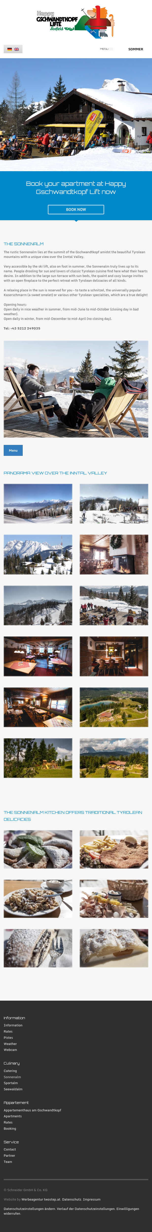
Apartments (13, 1116)
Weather (10, 1043)
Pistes (8, 1037)
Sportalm (11, 1083)
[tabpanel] (76, 114)
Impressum (91, 1199)
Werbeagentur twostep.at (40, 1199)
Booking (10, 1128)
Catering (10, 1070)
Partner (9, 1155)
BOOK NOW (76, 209)
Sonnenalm (12, 1077)
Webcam (10, 1049)
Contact (10, 1149)
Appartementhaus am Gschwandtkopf (32, 1110)
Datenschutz (71, 1199)
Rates (8, 1031)
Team (8, 1161)
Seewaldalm (13, 1089)
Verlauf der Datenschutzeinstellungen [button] (86, 1208)
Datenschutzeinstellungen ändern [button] (29, 1208)
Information (13, 1025)
